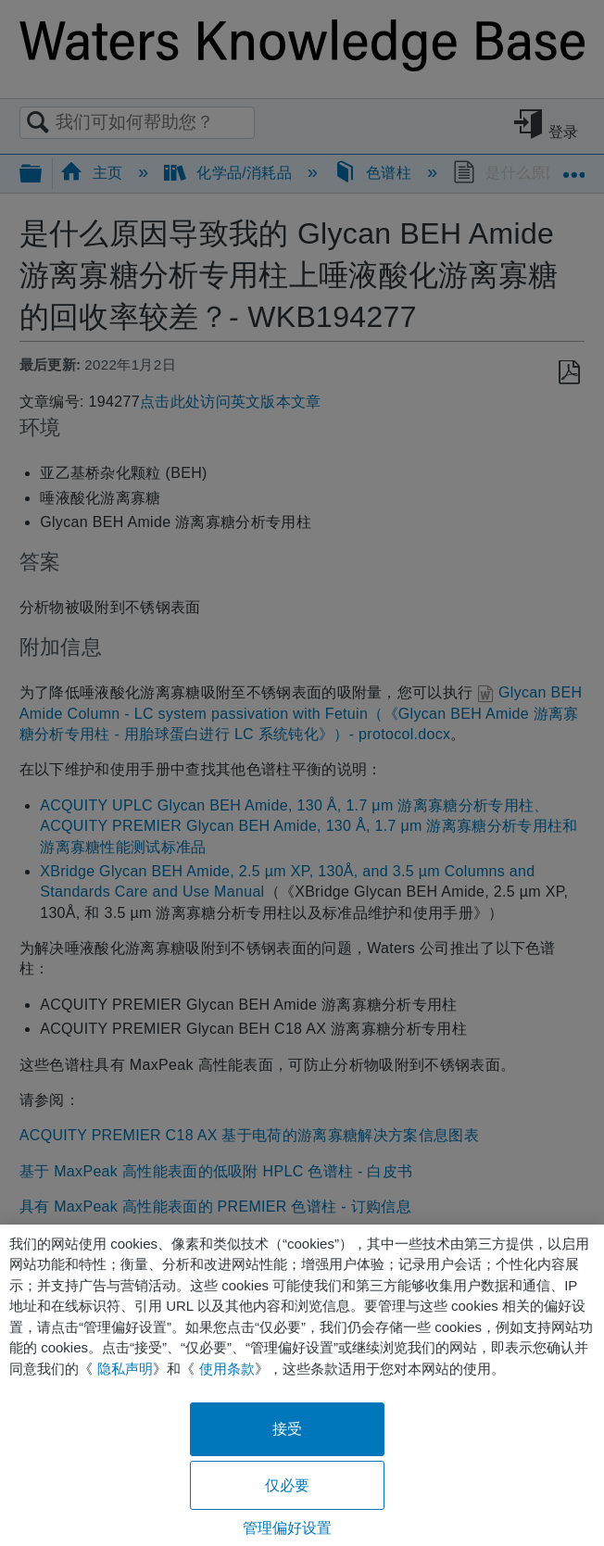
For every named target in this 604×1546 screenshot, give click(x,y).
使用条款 (227, 1368)
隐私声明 (125, 1368)
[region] (302, 1385)
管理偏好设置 (288, 1528)
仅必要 (287, 1485)
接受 (287, 1429)
